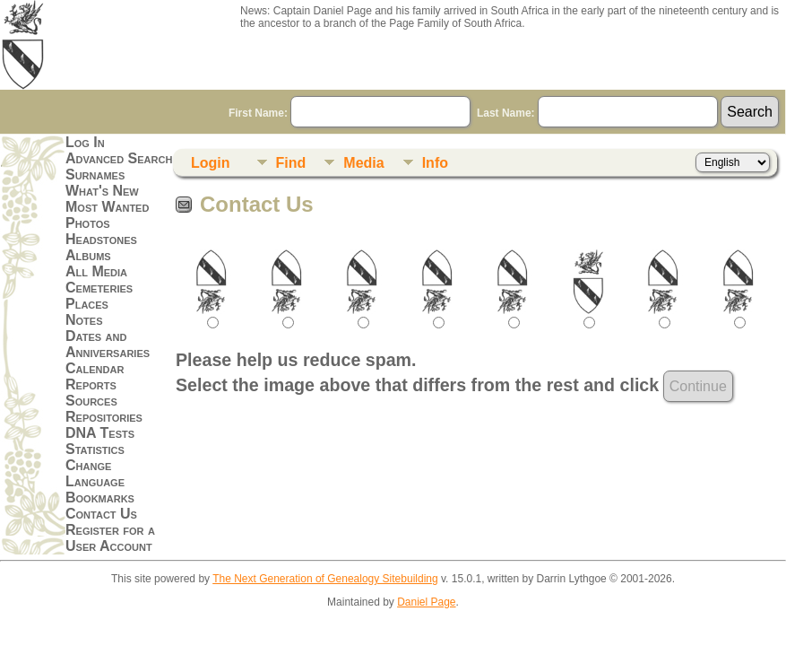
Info (435, 162)
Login (210, 162)
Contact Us (101, 513)
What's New (102, 190)
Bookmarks (99, 497)
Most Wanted (107, 206)
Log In (85, 142)
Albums (88, 255)
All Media (96, 271)
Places (86, 303)
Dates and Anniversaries (107, 344)
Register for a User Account (110, 538)
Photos (87, 223)
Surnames (95, 174)
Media (363, 162)
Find (291, 162)
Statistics (95, 449)
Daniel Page (426, 602)
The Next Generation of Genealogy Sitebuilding (325, 578)
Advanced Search (118, 158)
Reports (91, 384)
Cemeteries (99, 287)
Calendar (94, 368)
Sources (91, 400)
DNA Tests (99, 433)
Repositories (104, 416)
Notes (84, 319)
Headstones (101, 239)
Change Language (95, 473)
